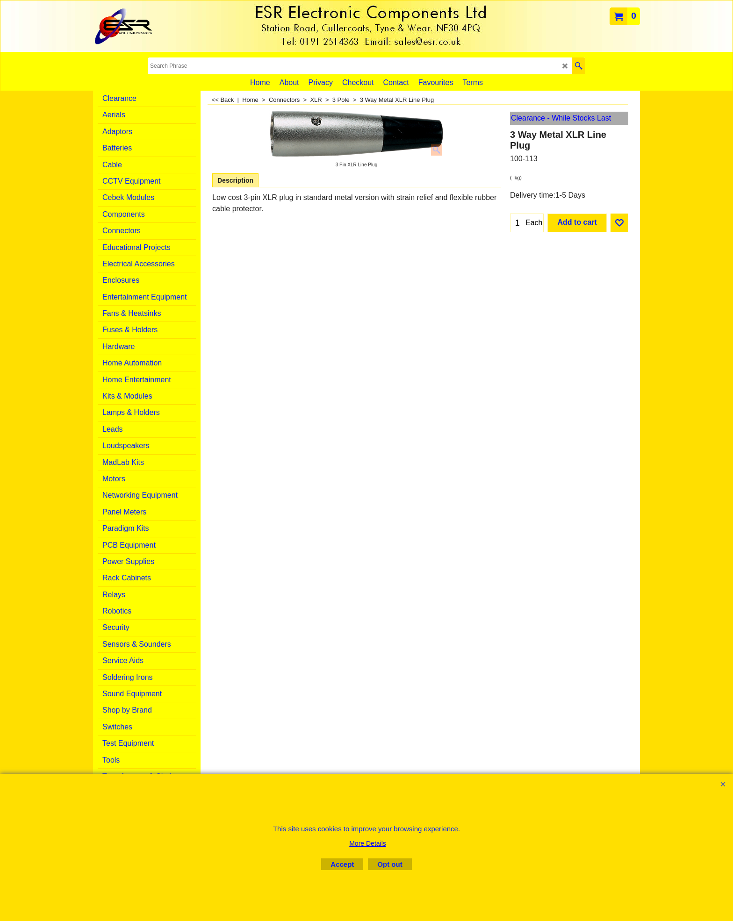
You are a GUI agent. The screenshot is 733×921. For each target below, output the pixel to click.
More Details (367, 843)
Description (235, 180)
